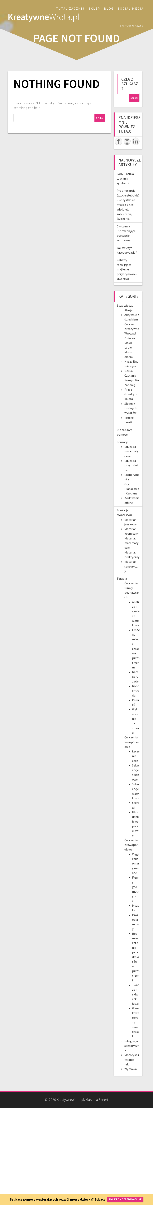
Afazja (128, 310)
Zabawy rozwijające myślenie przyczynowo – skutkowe (127, 269)
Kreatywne (43, 17)
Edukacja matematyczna (131, 451)
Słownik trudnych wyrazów (130, 408)
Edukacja (122, 442)
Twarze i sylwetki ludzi (135, 994)
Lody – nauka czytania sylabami (125, 178)
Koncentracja (135, 690)
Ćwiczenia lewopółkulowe (132, 742)
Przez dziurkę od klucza (131, 394)
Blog (109, 8)
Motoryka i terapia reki (131, 1059)
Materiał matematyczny (131, 543)
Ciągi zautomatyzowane (135, 863)
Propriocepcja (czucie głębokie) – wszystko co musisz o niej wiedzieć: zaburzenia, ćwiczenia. (128, 205)
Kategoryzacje (135, 676)
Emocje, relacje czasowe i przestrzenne (136, 648)
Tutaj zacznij (70, 8)
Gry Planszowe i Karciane (131, 488)
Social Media (131, 8)
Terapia (122, 578)
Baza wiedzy (125, 305)
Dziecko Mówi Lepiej (129, 343)
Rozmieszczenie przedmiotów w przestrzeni (136, 957)
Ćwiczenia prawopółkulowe (131, 844)
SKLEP (94, 8)
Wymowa (130, 1069)
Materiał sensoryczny (131, 566)
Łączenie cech (136, 756)
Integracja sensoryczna (131, 1045)
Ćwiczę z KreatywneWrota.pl (131, 328)
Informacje (132, 25)
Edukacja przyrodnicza (131, 465)
